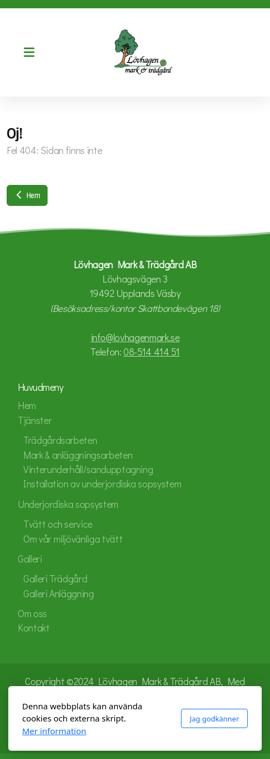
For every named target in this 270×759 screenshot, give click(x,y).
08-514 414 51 (151, 352)
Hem (27, 195)
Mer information (54, 730)
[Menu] (29, 52)
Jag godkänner (214, 719)
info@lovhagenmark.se (135, 337)
